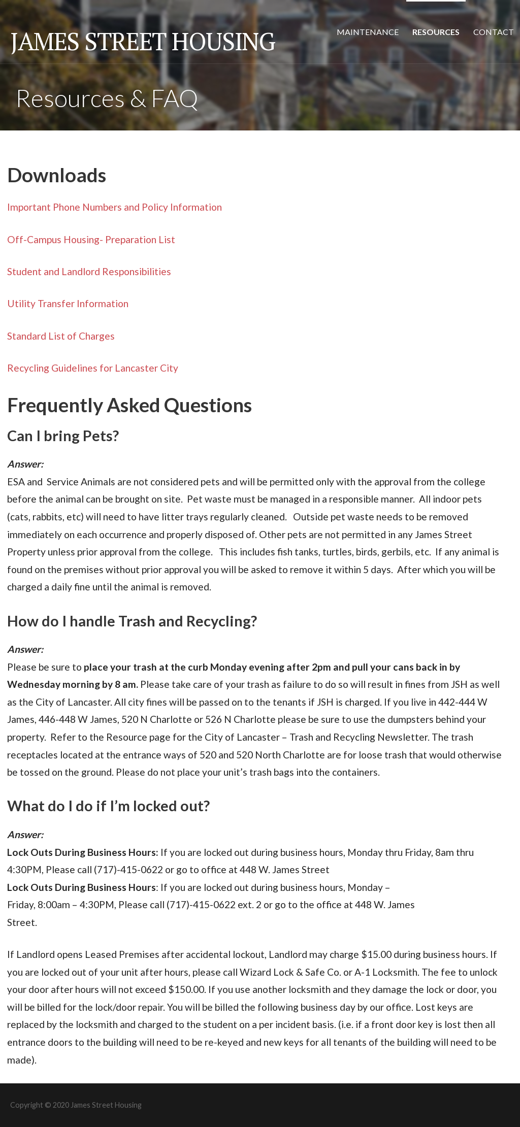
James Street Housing (142, 41)
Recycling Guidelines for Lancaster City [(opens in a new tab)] (92, 368)
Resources (436, 32)
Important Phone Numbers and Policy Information (114, 207)
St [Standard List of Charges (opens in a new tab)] (11, 336)
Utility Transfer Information (67, 303)
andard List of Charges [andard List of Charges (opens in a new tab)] (65, 336)
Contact (493, 32)
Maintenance (368, 32)
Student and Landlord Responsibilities (89, 271)
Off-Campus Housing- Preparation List (91, 239)
